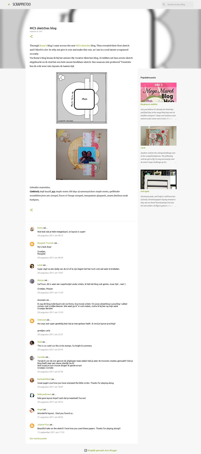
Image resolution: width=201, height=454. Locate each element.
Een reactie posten (38, 438)
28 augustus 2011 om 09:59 (50, 257)
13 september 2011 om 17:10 (50, 432)
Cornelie (41, 357)
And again (145, 191)
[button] (31, 36)
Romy (40, 228)
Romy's (43, 45)
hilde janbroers (44, 394)
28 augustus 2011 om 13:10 (50, 312)
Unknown (41, 320)
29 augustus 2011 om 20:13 (50, 402)
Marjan (40, 280)
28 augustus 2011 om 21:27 (50, 334)
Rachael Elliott (44, 379)
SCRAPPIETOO (22, 4)
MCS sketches (83, 45)
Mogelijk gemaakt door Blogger (100, 450)
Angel (40, 409)
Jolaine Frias (43, 424)
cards (143, 148)
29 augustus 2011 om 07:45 (50, 372)
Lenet (39, 265)
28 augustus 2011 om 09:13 (50, 235)
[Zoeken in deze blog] (180, 4)
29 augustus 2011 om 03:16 (50, 349)
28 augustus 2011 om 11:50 (50, 292)
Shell (39, 342)
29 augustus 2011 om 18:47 (50, 387)
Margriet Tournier (45, 243)
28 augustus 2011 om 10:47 (50, 273)
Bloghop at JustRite (149, 104)
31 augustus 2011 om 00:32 (50, 417)
